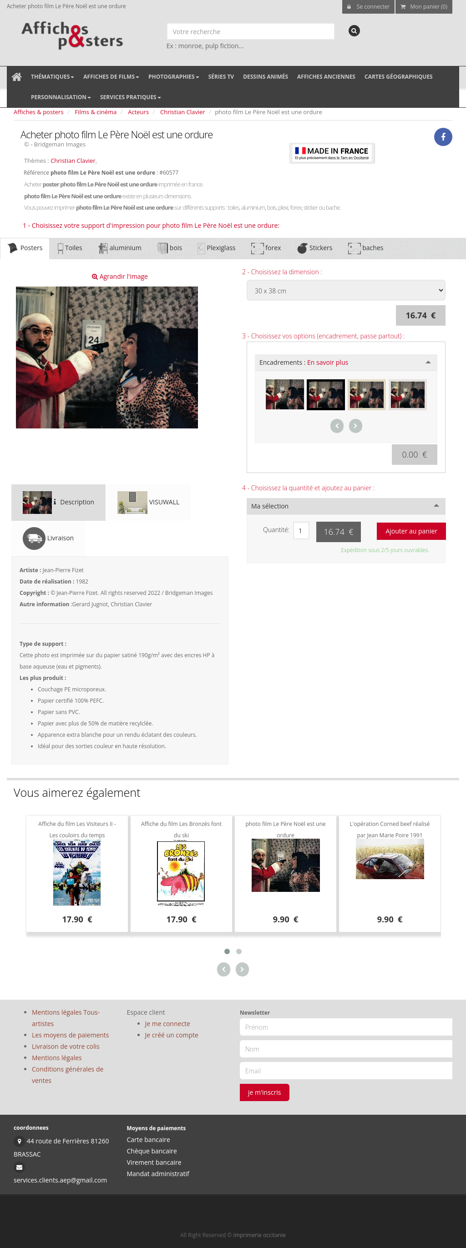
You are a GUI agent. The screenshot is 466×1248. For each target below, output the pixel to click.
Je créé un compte (171, 1035)
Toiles (70, 248)
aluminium (120, 248)
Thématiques (52, 77)
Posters (24, 248)
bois (169, 248)
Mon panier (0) (423, 6)
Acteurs (138, 112)
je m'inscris (264, 1092)
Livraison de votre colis (66, 1046)
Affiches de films (111, 77)
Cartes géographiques (399, 77)
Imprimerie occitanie (259, 1235)
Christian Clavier (182, 112)
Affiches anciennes (326, 77)
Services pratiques (130, 97)
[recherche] (354, 31)
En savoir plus (327, 362)
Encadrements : (303, 362)
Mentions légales (57, 1057)
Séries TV (221, 77)
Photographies (173, 77)
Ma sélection (270, 506)
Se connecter (368, 6)
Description (58, 502)
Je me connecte (167, 1023)
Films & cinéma (96, 112)
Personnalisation (61, 97)
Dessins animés (265, 77)
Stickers (314, 248)
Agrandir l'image (120, 276)
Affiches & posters (39, 112)
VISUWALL (148, 502)
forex (266, 248)
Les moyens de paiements (70, 1035)
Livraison (48, 538)
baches (366, 248)
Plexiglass (216, 248)
